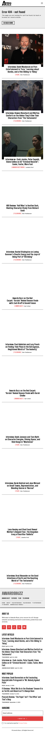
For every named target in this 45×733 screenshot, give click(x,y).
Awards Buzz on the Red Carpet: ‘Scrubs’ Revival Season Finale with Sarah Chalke (22, 393)
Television (17, 121)
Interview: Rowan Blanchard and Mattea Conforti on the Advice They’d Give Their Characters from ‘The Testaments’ (22, 115)
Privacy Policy (22, 723)
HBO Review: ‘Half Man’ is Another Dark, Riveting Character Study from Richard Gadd (22, 208)
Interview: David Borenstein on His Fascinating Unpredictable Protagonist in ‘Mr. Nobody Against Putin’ (21, 680)
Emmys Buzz (19, 306)
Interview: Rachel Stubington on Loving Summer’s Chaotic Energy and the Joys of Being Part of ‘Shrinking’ (22, 254)
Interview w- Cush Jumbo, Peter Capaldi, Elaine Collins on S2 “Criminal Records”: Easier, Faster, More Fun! (23, 162)
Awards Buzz (19, 398)
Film (17, 74)
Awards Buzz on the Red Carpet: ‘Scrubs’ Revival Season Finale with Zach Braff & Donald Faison (22, 300)
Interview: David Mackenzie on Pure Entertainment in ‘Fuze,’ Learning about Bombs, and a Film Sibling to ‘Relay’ (22, 69)
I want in (22, 718)
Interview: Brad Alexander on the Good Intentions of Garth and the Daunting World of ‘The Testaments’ (22, 578)
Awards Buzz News (18, 167)
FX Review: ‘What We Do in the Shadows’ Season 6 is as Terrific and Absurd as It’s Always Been (22, 689)
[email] (22, 713)
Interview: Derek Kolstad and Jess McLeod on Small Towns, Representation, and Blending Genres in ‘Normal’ (22, 485)
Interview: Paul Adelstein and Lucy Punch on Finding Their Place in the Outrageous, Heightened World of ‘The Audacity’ (22, 347)
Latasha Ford (29, 167)
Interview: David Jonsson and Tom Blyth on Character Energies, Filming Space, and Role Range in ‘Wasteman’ (22, 439)
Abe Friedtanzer (25, 74)
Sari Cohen (27, 306)
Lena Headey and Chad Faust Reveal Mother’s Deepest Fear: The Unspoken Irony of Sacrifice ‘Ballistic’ (22, 532)
